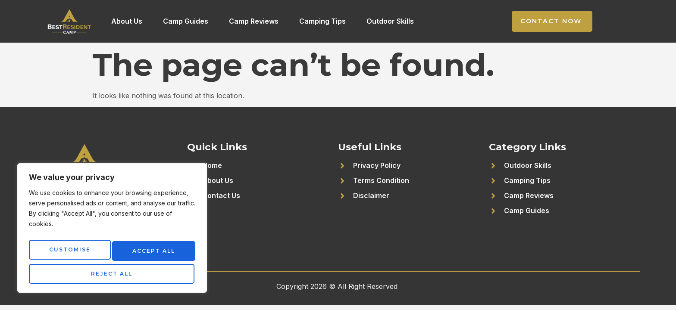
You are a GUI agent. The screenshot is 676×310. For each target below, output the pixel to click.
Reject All (151, 252)
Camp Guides (185, 21)
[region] (112, 231)
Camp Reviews (254, 21)
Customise (68, 252)
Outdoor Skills (390, 21)
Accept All (112, 273)
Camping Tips (322, 21)
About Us (126, 21)
